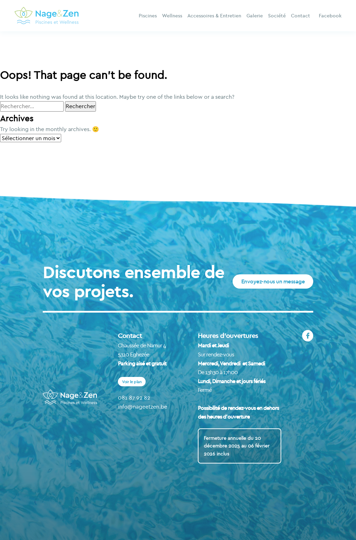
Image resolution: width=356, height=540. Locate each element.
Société (277, 16)
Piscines (148, 16)
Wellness (172, 16)
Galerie (254, 16)
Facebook (330, 16)
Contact (300, 16)
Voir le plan (131, 381)
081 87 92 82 (134, 397)
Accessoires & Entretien (214, 16)
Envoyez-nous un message (273, 281)
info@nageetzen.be (142, 406)
